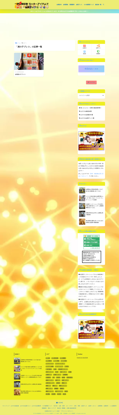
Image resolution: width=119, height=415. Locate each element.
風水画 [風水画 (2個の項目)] (66, 391)
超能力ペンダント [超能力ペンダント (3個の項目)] (49, 380)
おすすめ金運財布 (86, 115)
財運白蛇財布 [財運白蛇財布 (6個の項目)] (69, 377)
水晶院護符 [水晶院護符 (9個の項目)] (65, 374)
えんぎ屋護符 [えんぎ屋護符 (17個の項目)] (63, 358)
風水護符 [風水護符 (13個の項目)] (53, 394)
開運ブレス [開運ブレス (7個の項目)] (55, 385)
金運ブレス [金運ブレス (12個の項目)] (57, 380)
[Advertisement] (59, 26)
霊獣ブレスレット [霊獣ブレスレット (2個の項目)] (49, 391)
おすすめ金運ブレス (86, 118)
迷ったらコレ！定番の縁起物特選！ (90, 108)
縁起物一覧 (98, 4)
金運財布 (59, 4)
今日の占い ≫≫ (91, 69)
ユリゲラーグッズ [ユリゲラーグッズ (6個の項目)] (49, 363)
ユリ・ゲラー (69, 405)
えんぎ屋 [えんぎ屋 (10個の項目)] (48, 358)
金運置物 (65, 4)
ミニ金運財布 (113, 405)
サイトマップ (6, 405)
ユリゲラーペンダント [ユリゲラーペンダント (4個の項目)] (60, 363)
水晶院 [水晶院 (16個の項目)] (69, 372)
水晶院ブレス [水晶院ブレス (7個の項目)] (49, 374)
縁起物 (84, 52)
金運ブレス (79, 4)
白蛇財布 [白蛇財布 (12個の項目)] (58, 377)
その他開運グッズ (89, 4)
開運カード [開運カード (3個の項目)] (64, 383)
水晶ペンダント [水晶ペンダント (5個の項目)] (63, 372)
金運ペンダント (92, 405)
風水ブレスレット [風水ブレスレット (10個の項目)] (59, 391)
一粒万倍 (55, 405)
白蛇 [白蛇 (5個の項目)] (53, 377)
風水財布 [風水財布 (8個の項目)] (59, 394)
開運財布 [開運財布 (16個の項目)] (62, 388)
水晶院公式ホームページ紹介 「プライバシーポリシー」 (59, 411)
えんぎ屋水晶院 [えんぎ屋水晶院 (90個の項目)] (55, 358)
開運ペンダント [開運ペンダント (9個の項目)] (49, 388)
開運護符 (72, 4)
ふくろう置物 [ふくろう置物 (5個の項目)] (56, 360)
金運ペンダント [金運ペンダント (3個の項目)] (65, 380)
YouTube (91, 82)
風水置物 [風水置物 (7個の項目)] (48, 394)
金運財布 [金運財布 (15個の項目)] (58, 383)
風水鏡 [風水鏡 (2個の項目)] (64, 394)
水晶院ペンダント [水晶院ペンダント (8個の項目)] (57, 374)
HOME (59, 403)
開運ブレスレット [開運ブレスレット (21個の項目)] (63, 385)
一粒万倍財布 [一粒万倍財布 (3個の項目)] (49, 369)
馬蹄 (79, 405)
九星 (60, 405)
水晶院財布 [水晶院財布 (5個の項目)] (48, 377)
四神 (63, 405)
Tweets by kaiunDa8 (82, 357)
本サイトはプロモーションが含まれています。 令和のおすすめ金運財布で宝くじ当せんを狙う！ (59, 11)
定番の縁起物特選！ (72, 408)
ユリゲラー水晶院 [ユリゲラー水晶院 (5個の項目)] (49, 366)
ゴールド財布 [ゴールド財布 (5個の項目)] (64, 360)
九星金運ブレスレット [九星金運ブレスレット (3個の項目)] (62, 369)
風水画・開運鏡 (61, 408)
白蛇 (75, 405)
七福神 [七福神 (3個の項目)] (55, 369)
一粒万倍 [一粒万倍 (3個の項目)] (66, 366)
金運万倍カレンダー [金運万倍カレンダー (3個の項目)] (50, 383)
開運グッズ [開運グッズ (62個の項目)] (48, 385)
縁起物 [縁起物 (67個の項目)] (63, 377)
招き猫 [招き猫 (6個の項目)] (56, 372)
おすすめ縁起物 (85, 111)
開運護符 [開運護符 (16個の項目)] (56, 388)
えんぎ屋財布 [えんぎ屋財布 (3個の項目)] (49, 360)
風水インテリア (52, 408)
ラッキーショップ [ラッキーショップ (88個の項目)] (59, 366)
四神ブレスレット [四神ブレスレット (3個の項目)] (49, 372)
